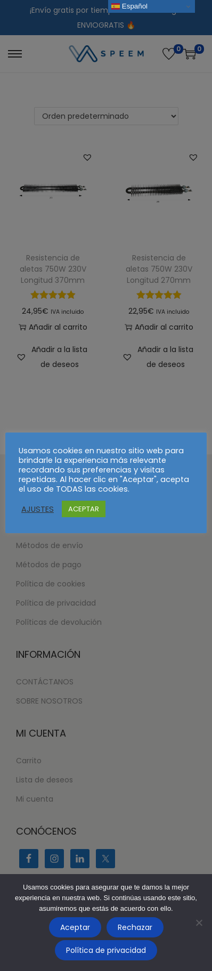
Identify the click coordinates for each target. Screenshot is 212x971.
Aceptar (75, 927)
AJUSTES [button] (37, 509)
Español (129, 6)
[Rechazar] (198, 922)
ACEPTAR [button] (83, 509)
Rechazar (135, 927)
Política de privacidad (106, 950)
